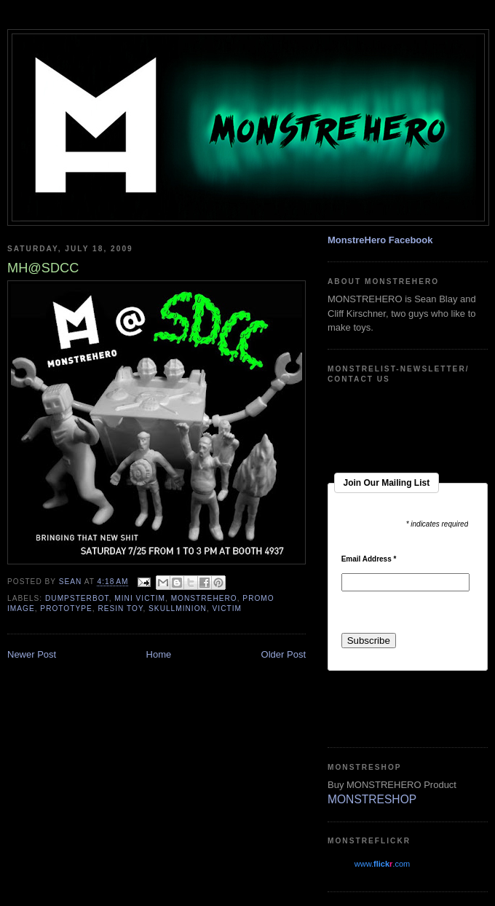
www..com (382, 863)
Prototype (66, 608)
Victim (227, 608)
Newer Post (31, 654)
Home (159, 654)
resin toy (120, 608)
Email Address (369, 559)
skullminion (177, 608)
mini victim (139, 598)
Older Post (283, 654)
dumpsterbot (77, 598)
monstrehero (204, 598)
